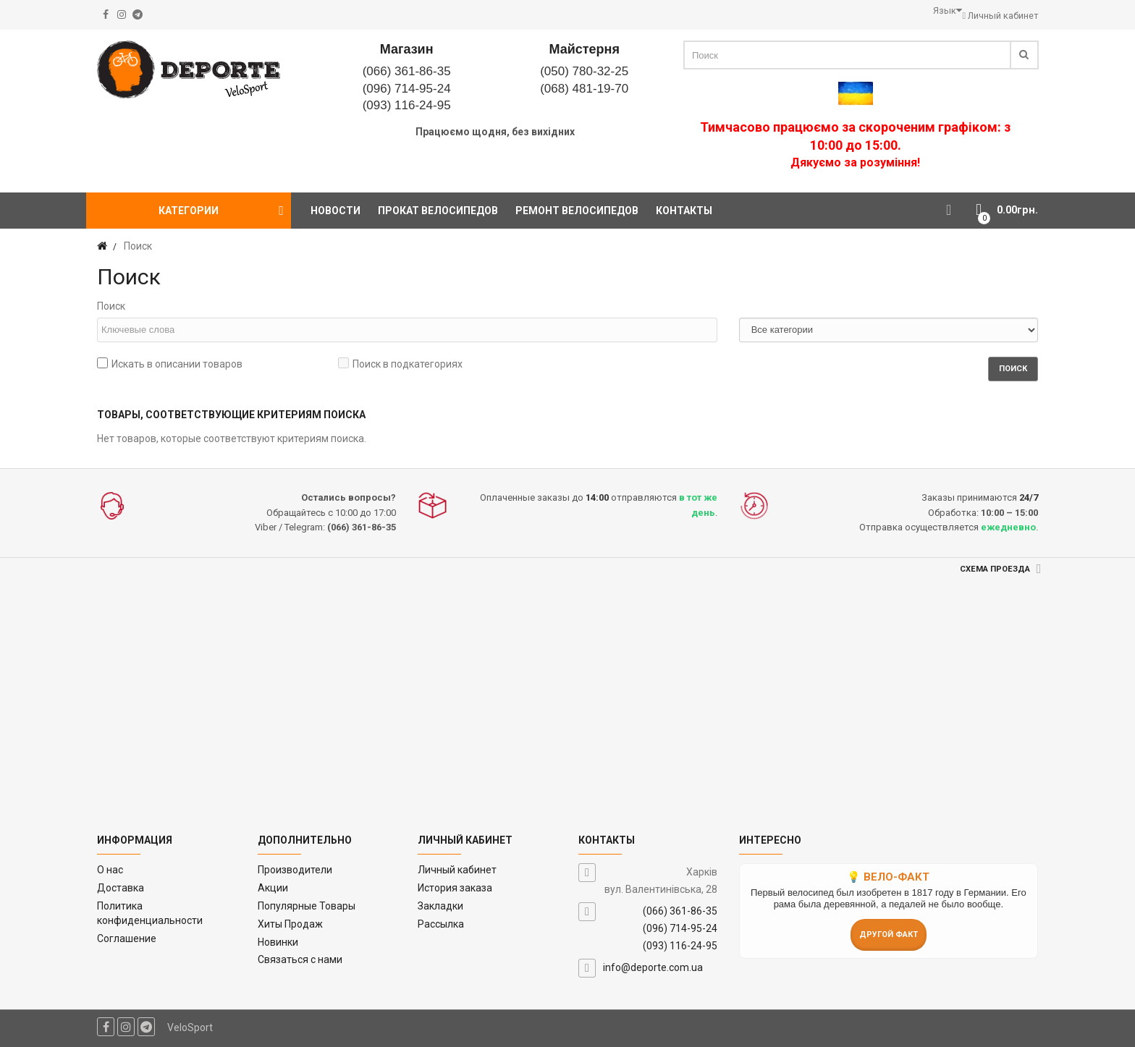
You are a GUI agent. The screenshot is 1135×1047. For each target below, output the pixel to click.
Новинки (278, 942)
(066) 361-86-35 (407, 71)
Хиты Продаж (290, 924)
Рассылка (441, 924)
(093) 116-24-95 (407, 105)
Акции (273, 888)
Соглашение (126, 938)
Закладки (440, 906)
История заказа (455, 888)
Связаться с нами (300, 959)
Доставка (120, 888)
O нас (110, 870)
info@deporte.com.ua (653, 967)
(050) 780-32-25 (584, 71)
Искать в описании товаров (169, 363)
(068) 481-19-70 (584, 89)
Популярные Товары (306, 906)
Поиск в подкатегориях (400, 363)
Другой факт (888, 934)
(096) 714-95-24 (407, 89)
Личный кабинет (457, 870)
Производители (295, 870)
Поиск (111, 306)
